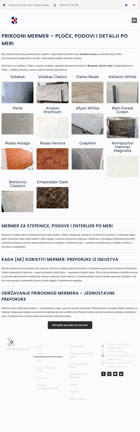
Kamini (73, 384)
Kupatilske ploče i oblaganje (78, 376)
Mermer (40, 353)
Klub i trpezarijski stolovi (78, 365)
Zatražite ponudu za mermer (70, 325)
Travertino (41, 378)
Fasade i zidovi (77, 346)
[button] (134, 20)
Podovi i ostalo (77, 398)
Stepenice (74, 391)
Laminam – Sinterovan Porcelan (47, 387)
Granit (39, 346)
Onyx (39, 360)
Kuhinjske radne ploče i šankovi (81, 355)
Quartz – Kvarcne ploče (45, 369)
